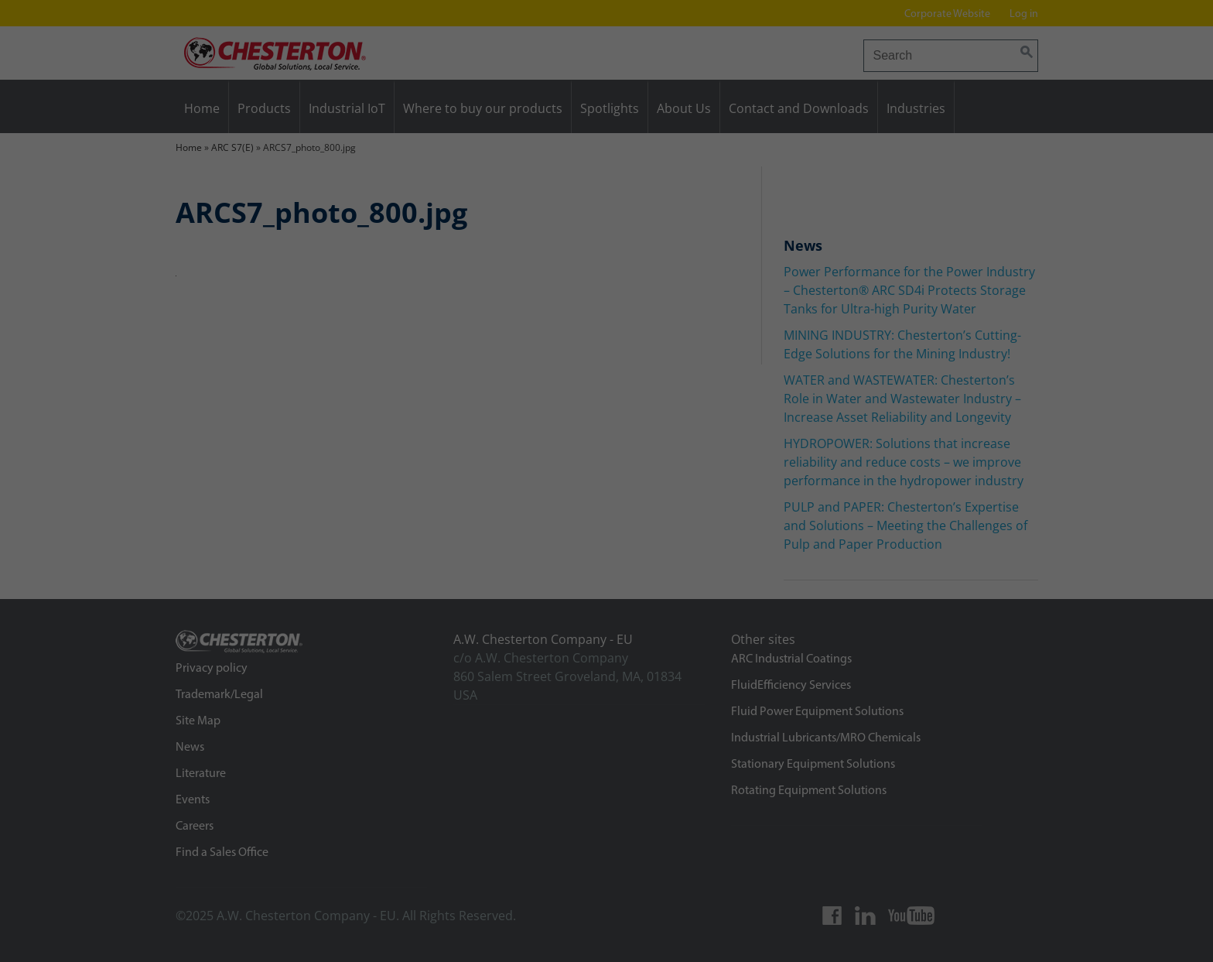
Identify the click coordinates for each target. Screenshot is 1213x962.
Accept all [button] (1061, 800)
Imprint (1134, 943)
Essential (269, 934)
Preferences (47, 910)
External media (758, 934)
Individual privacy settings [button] (1061, 904)
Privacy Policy (440, 893)
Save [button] (1061, 852)
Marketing (505, 934)
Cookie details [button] (1005, 943)
